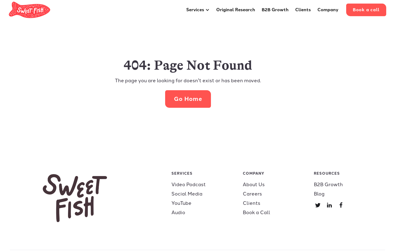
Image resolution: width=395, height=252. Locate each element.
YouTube (181, 203)
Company (327, 9)
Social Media (186, 194)
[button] (198, 9)
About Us (254, 184)
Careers (252, 194)
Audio (178, 212)
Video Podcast (188, 184)
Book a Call (256, 212)
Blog (319, 194)
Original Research (235, 9)
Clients (303, 9)
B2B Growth (275, 9)
